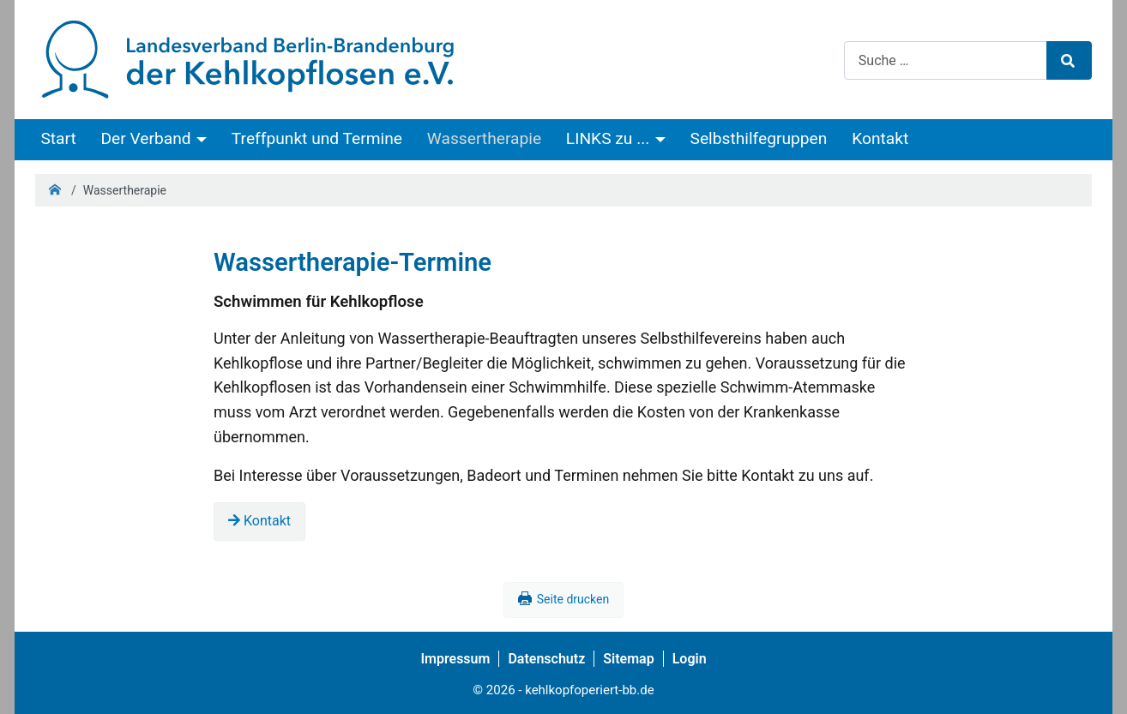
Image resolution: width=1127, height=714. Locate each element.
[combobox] (945, 60)
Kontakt (880, 138)
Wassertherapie (484, 138)
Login (689, 659)
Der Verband (146, 138)
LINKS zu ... (607, 138)
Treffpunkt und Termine (317, 138)
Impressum (455, 659)
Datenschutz (546, 659)
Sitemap (628, 659)
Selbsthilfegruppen (759, 138)
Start (57, 138)
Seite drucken (573, 599)
